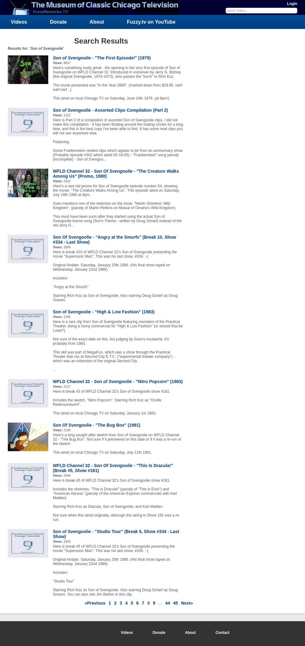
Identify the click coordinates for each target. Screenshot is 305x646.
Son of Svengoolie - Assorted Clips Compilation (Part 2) (110, 110)
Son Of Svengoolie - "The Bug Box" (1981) (96, 425)
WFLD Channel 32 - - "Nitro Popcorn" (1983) (118, 381)
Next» (187, 603)
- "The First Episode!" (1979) (102, 57)
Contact (222, 632)
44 (167, 603)
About (97, 22)
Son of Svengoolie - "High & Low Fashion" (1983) (104, 311)
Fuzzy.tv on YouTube (151, 22)
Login (292, 4)
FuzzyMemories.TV (95, 7)
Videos (19, 22)
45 (175, 603)
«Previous (95, 603)
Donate (58, 22)
